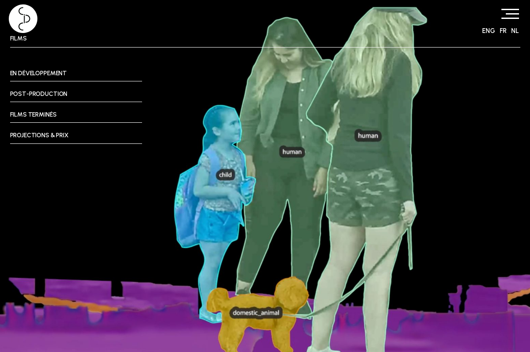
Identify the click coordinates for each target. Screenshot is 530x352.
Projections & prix (39, 135)
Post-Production (39, 94)
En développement (38, 73)
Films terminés (33, 114)
